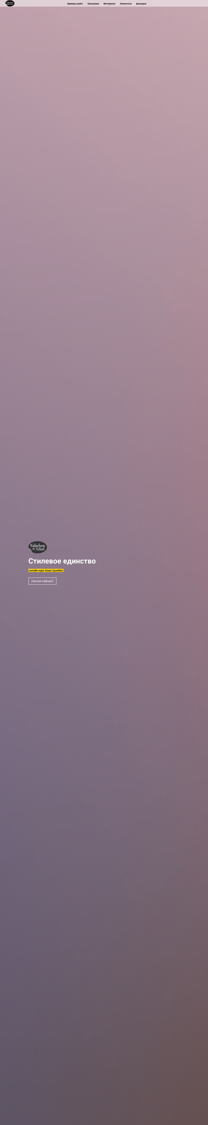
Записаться (126, 3)
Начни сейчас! (42, 581)
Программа (94, 3)
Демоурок (141, 3)
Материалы (110, 3)
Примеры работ (75, 3)
